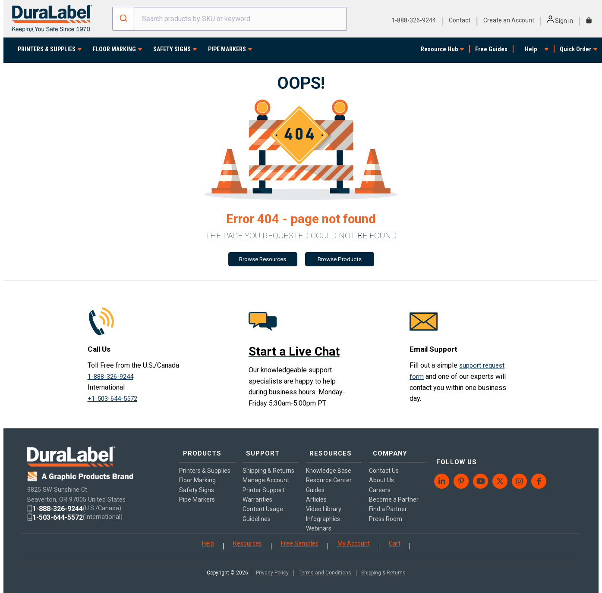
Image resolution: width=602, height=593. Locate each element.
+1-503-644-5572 (115, 399)
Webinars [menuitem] (318, 519)
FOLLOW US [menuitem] (453, 448)
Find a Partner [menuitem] (388, 500)
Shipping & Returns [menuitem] (268, 462)
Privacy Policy (272, 568)
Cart (394, 538)
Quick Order (575, 49)
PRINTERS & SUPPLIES (47, 49)
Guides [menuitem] (315, 481)
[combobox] (229, 19)
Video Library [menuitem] (323, 500)
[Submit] (123, 18)
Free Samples (299, 538)
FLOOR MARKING (114, 49)
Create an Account (508, 20)
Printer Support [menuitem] (263, 481)
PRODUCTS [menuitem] (199, 448)
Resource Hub (439, 49)
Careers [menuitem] (380, 481)
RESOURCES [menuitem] (328, 448)
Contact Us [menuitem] (384, 462)
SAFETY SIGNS (172, 49)
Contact (459, 20)
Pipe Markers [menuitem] (197, 490)
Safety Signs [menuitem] (196, 481)
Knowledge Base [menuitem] (328, 462)
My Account (353, 538)
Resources (247, 538)
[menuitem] (442, 464)
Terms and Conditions (325, 568)
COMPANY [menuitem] (387, 448)
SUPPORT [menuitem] (260, 448)
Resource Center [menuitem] (329, 471)
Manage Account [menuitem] (266, 471)
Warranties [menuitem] (257, 490)
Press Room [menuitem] (385, 510)
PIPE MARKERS (227, 49)
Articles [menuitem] (316, 490)
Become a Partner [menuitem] (394, 490)
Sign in (560, 20)
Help (531, 49)
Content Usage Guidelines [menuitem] (263, 505)
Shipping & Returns (383, 568)
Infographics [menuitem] (323, 510)
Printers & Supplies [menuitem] (204, 462)
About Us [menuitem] (381, 471)
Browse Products (339, 259)
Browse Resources (262, 259)
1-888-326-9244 (413, 20)
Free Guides (491, 49)
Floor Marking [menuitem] (197, 471)
